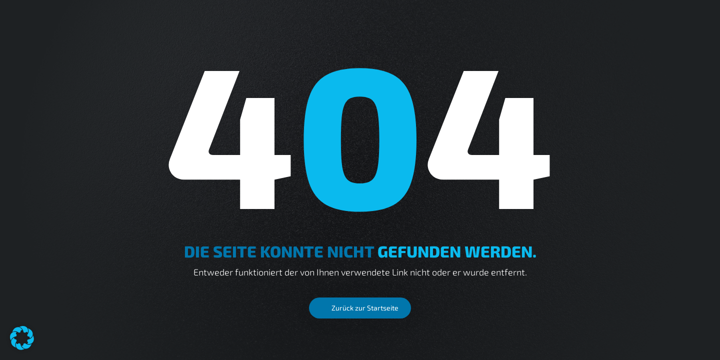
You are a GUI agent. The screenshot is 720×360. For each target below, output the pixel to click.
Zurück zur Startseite (365, 308)
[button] (22, 338)
